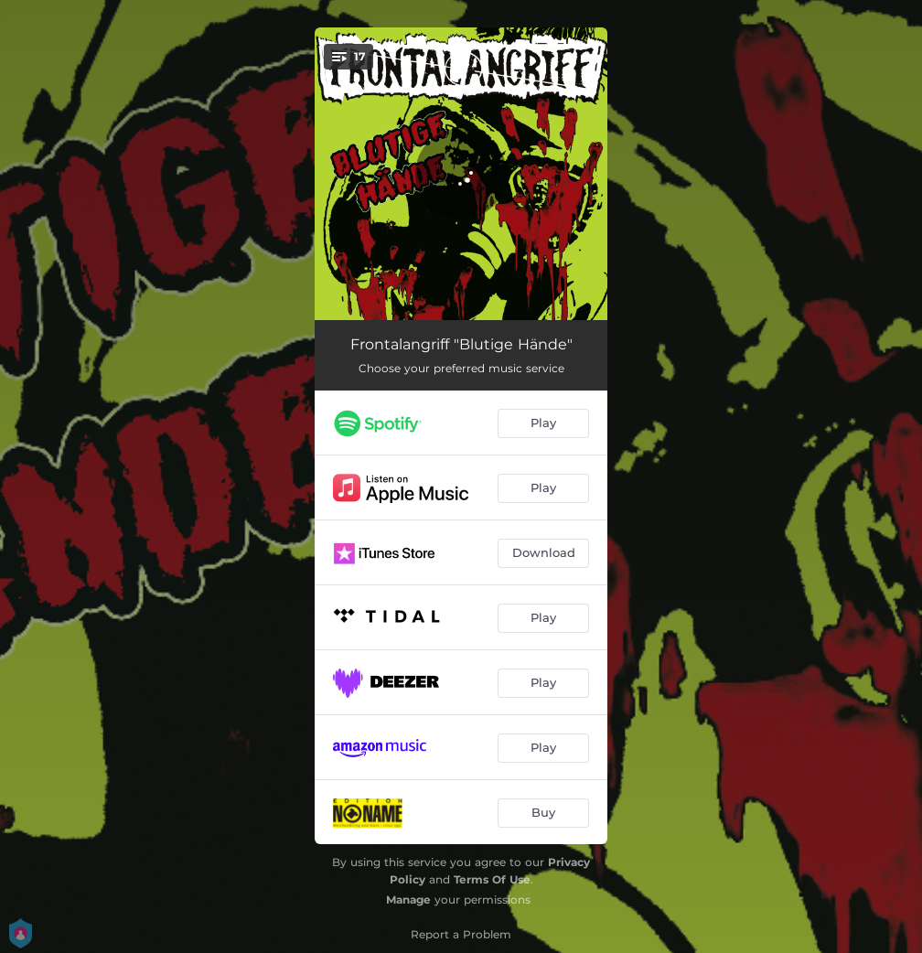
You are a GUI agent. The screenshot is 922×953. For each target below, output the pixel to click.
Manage (408, 899)
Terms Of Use (492, 879)
